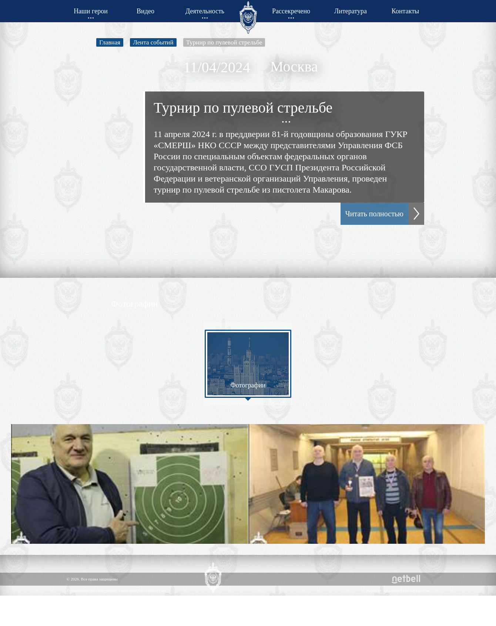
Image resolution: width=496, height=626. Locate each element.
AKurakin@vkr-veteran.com (406, 590)
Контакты (405, 11)
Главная (109, 42)
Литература (350, 11)
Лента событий (153, 42)
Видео (145, 11)
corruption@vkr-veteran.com (142, 590)
